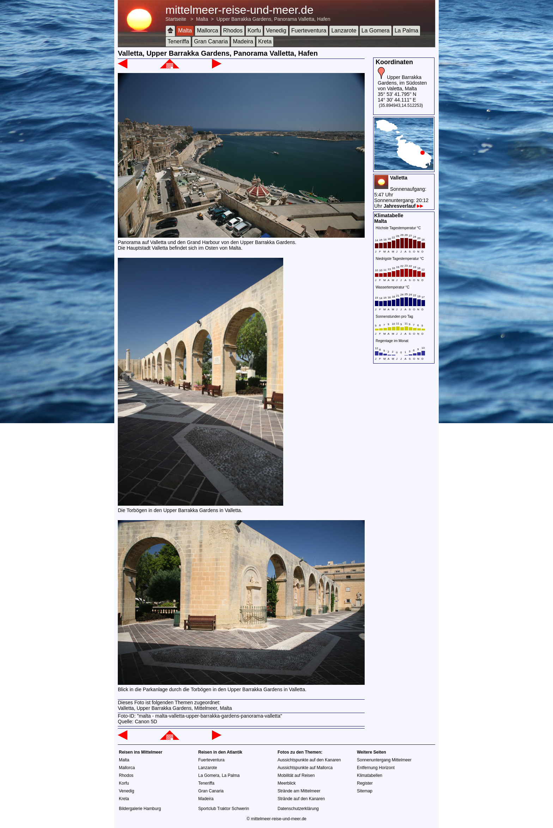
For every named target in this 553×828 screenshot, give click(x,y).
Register (365, 783)
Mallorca (207, 31)
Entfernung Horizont (376, 767)
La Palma (407, 31)
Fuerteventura (309, 31)
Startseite (175, 19)
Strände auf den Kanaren (301, 798)
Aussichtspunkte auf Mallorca (305, 767)
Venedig (276, 31)
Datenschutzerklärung (298, 808)
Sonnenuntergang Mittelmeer (384, 759)
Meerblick (287, 783)
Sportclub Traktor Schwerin (223, 808)
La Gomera (375, 31)
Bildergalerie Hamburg (140, 808)
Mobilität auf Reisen (296, 775)
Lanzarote (343, 31)
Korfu (254, 31)
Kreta (265, 41)
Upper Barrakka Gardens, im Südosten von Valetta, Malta (402, 82)
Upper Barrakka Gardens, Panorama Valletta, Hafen (273, 19)
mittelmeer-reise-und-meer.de (239, 10)
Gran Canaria (211, 41)
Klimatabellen (369, 775)
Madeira (243, 41)
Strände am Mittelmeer (299, 791)
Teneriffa (178, 41)
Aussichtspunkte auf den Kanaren (309, 759)
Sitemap (364, 791)
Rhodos (233, 31)
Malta (202, 19)
